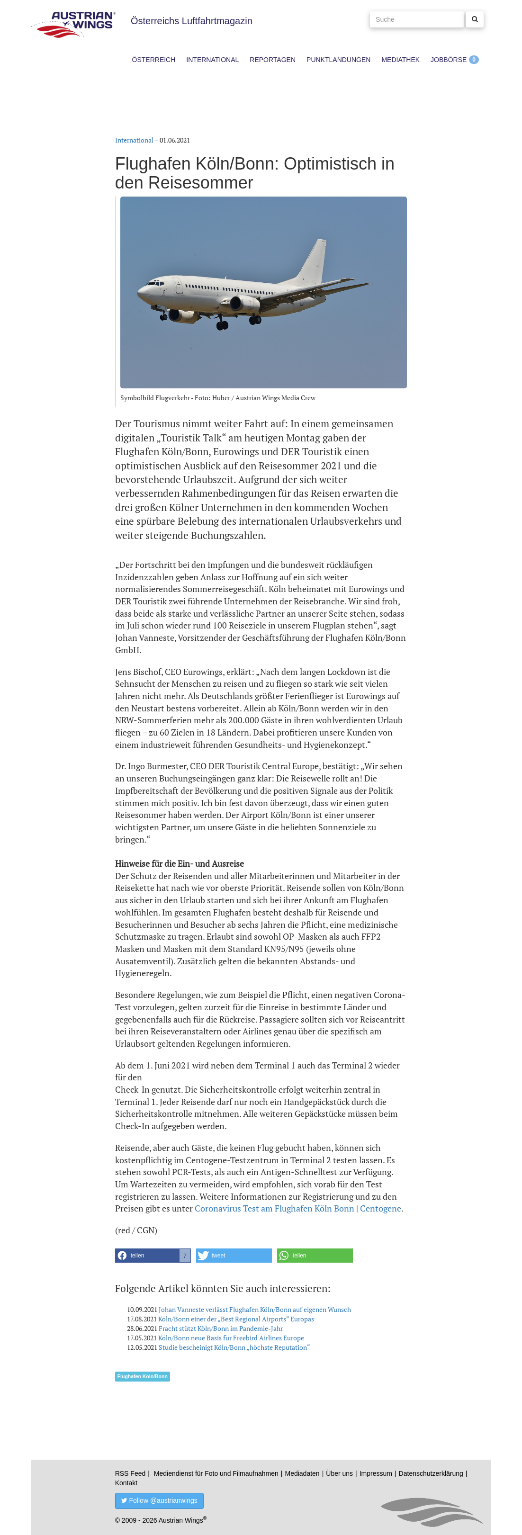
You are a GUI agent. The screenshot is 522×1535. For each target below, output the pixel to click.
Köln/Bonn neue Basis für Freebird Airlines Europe (231, 1337)
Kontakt (126, 1483)
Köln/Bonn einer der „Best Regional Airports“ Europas (236, 1318)
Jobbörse (449, 59)
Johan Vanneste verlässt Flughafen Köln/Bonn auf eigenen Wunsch (255, 1309)
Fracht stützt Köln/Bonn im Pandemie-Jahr (221, 1328)
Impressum (376, 1473)
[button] (153, 1255)
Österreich (154, 59)
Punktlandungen (338, 59)
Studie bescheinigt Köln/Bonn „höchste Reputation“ (234, 1347)
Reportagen (273, 59)
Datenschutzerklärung (431, 1473)
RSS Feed (130, 1473)
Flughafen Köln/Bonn (142, 1376)
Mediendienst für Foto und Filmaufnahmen (216, 1473)
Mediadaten (302, 1473)
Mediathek (400, 59)
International (212, 59)
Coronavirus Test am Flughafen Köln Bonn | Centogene (298, 1208)
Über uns (339, 1473)
